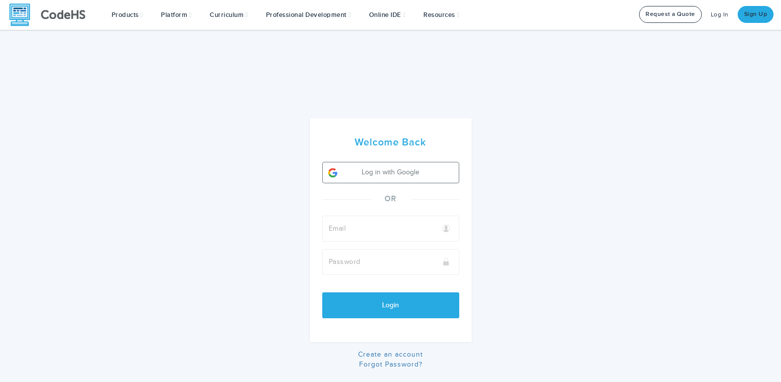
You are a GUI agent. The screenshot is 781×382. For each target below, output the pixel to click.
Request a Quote (670, 14)
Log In (720, 14)
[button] (127, 15)
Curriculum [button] (229, 15)
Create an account (390, 354)
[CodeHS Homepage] (51, 15)
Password (345, 261)
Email (337, 228)
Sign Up (756, 14)
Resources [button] (441, 15)
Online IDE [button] (387, 15)
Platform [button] (176, 15)
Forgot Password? (390, 364)
